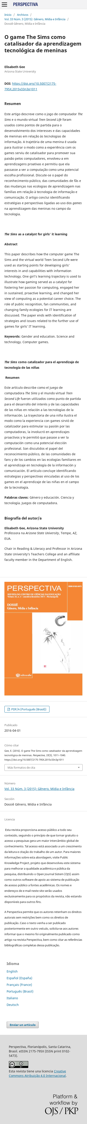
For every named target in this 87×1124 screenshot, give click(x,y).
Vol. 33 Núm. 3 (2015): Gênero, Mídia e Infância (34, 19)
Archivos (22, 15)
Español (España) (19, 978)
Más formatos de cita (21, 767)
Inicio (7, 15)
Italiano (12, 998)
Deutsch (13, 1005)
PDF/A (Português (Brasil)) (28, 709)
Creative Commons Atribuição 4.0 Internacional (37, 1073)
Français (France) (19, 985)
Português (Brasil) (20, 991)
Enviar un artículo (23, 1025)
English (12, 971)
